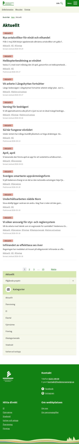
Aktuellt (19, 17)
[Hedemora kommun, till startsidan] (8, 3)
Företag (27, 9)
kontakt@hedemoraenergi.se (61, 382)
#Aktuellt (6, 45)
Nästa (53, 269)
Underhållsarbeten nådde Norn (22, 199)
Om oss (44, 408)
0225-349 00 (54, 378)
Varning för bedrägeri (15, 106)
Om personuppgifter (50, 412)
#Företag (18, 45)
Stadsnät (9, 345)
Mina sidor (19, 9)
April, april (9, 153)
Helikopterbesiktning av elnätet (22, 60)
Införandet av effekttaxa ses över (23, 245)
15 (43, 269)
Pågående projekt (13, 280)
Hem (12, 17)
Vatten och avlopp (13, 351)
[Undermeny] (73, 281)
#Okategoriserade (37, 230)
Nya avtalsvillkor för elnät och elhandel (26, 37)
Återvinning (10, 304)
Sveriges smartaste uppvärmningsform (26, 176)
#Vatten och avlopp (19, 92)
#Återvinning (16, 161)
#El (12, 45)
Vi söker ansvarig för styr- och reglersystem (29, 222)
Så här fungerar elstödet (18, 130)
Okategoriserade (13, 338)
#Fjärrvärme (16, 184)
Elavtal (8, 318)
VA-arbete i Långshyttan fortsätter (23, 83)
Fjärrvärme (10, 324)
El (6, 311)
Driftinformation (7, 9)
